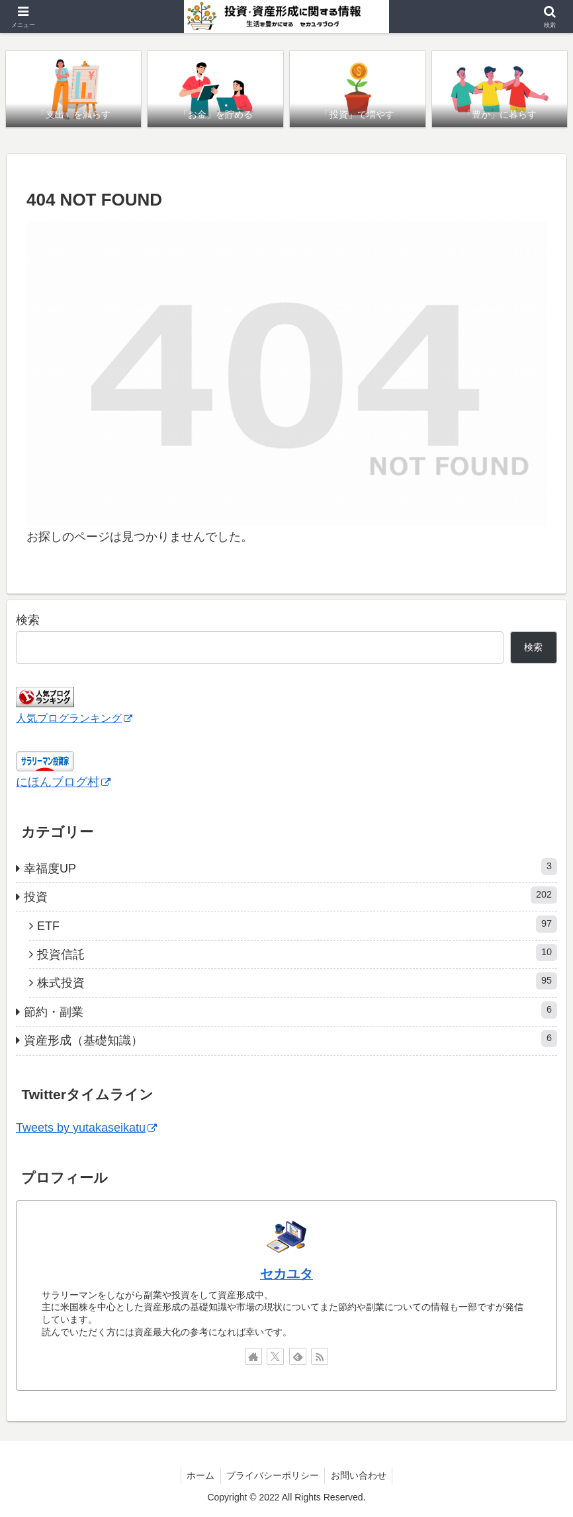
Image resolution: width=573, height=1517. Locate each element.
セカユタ (286, 1274)
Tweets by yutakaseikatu (86, 1128)
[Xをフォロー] (275, 1356)
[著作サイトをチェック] (253, 1356)
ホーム (198, 1476)
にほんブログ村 (63, 782)
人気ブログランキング (74, 718)
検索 (28, 620)
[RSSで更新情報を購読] (319, 1356)
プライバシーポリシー (272, 1476)
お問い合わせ (360, 1476)
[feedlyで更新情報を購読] (297, 1356)
